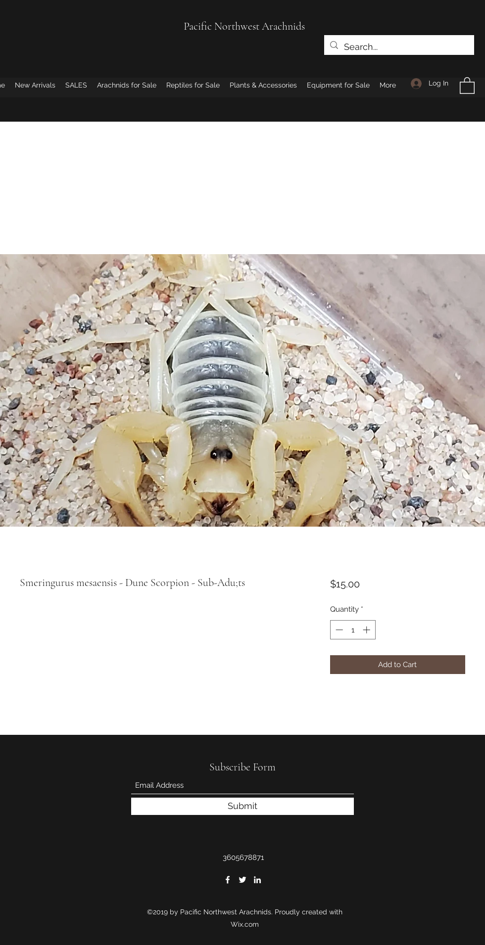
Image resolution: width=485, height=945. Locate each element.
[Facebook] (228, 880)
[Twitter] (242, 880)
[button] (467, 85)
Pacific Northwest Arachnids (244, 26)
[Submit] (242, 806)
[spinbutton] (352, 630)
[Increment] (367, 630)
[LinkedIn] (257, 880)
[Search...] (398, 47)
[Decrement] (338, 630)
